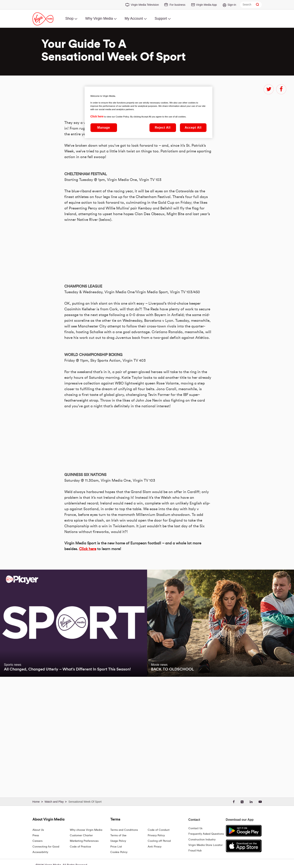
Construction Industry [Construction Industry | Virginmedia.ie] (202, 839)
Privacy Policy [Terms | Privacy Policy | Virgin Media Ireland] (156, 835)
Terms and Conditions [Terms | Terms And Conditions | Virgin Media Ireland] (124, 830)
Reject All (163, 127)
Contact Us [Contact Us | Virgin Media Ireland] (195, 828)
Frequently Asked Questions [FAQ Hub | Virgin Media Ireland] (206, 834)
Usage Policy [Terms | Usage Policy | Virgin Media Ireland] (118, 841)
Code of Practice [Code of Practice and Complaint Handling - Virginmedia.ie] (80, 846)
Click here (87, 659)
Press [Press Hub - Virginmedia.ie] (35, 835)
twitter (269, 89)
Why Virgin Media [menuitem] (99, 18)
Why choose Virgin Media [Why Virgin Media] (86, 830)
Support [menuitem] (161, 18)
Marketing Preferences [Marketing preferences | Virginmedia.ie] (84, 841)
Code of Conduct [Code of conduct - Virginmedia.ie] (159, 830)
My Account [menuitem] (134, 18)
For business (177, 4)
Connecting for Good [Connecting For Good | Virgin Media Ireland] (45, 846)
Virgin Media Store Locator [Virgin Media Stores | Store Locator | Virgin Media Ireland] (205, 845)
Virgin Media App (206, 4)
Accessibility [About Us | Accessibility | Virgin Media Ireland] (40, 852)
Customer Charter (81, 835)
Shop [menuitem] (69, 18)
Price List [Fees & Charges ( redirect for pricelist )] (116, 846)
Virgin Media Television (145, 4)
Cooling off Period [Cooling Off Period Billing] (159, 841)
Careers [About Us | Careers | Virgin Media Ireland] (37, 841)
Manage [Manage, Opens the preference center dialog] (103, 127)
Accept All (193, 127)
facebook (281, 89)
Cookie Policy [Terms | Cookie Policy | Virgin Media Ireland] (118, 852)
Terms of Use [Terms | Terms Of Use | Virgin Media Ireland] (118, 835)
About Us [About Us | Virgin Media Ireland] (38, 830)
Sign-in (232, 4)
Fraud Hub (195, 850)
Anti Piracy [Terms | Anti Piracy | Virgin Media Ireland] (154, 846)
